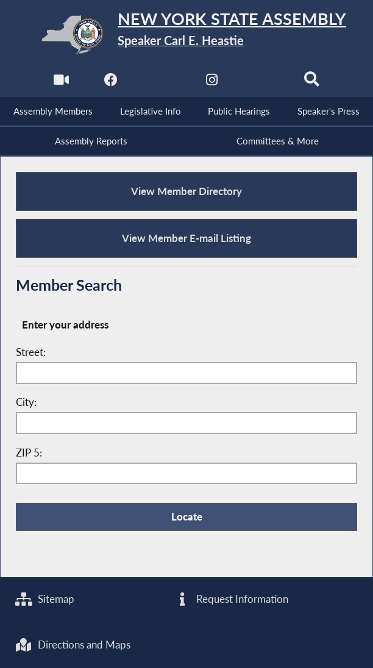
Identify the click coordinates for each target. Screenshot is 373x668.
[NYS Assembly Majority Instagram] (212, 83)
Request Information (231, 599)
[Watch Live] (61, 83)
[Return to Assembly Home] (187, 34)
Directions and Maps (72, 645)
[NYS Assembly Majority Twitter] (161, 83)
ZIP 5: (29, 453)
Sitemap (44, 599)
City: (26, 402)
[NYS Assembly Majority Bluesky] (261, 83)
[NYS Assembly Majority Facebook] (111, 83)
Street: (31, 352)
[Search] (311, 83)
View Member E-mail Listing (186, 238)
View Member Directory (186, 191)
